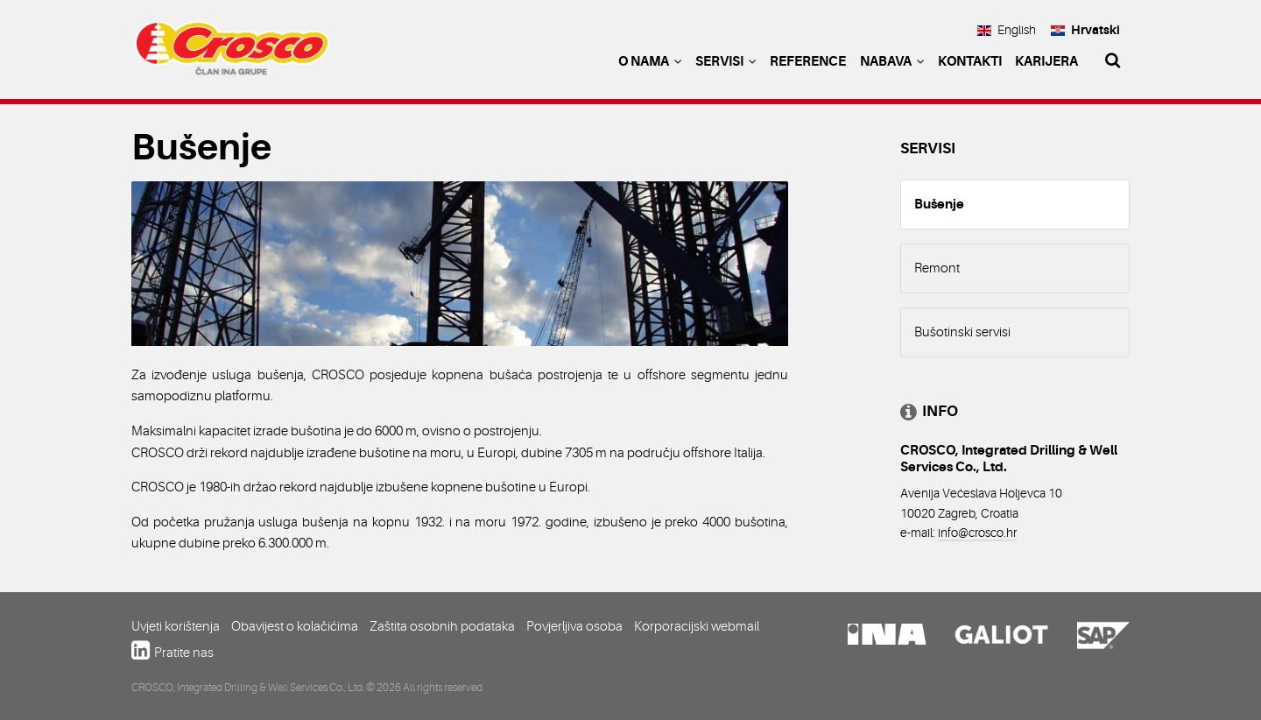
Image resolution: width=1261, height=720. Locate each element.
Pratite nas (184, 652)
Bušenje (939, 204)
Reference (808, 61)
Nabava (892, 61)
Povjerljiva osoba (574, 626)
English (1006, 30)
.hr (1010, 533)
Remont (937, 268)
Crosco (232, 52)
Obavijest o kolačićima (294, 626)
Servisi (726, 61)
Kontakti (970, 61)
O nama (650, 61)
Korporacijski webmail (696, 626)
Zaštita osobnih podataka (442, 626)
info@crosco (971, 533)
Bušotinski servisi (962, 332)
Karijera (1046, 61)
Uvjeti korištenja (175, 626)
